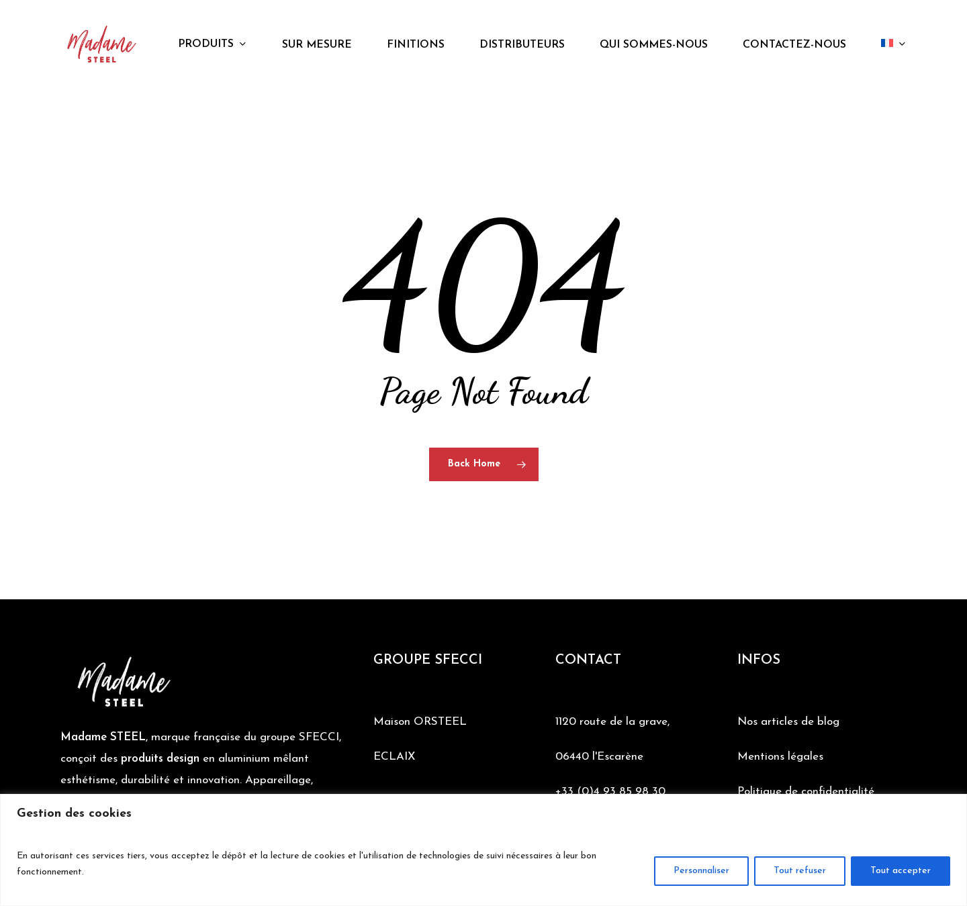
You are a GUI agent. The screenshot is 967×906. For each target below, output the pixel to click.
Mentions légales (780, 756)
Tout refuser (800, 871)
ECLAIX (394, 756)
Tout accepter (900, 871)
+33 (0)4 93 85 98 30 (610, 791)
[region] (483, 850)
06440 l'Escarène (599, 756)
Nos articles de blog (788, 721)
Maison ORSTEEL (420, 721)
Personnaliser (701, 871)
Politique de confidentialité (805, 791)
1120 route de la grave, (612, 721)
